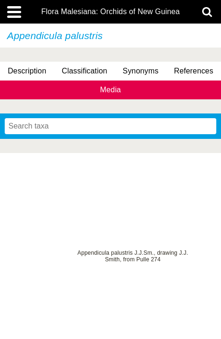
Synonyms (140, 71)
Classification (84, 71)
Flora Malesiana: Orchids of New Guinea (110, 12)
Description (27, 71)
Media (110, 90)
